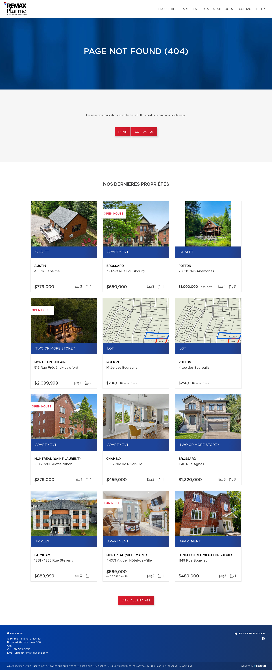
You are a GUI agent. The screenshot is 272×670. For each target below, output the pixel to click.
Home (122, 132)
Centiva (260, 666)
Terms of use (158, 666)
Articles (190, 9)
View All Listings (136, 600)
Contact (246, 9)
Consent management (179, 666)
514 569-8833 (21, 649)
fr (263, 9)
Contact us (144, 132)
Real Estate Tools (218, 9)
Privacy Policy (141, 666)
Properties (167, 9)
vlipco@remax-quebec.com (31, 653)
